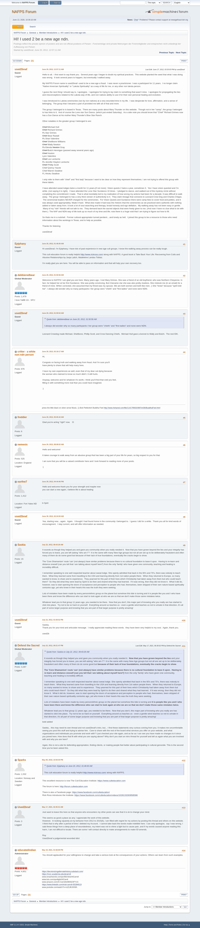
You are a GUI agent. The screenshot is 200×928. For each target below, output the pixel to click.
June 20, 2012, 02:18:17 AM (53, 351)
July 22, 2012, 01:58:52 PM (52, 620)
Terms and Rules (175, 925)
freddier (22, 417)
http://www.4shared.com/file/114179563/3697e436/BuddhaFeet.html (132, 408)
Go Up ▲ (186, 925)
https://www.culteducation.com (111, 781)
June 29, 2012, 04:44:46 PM (53, 482)
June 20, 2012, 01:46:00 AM (53, 244)
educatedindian (27, 850)
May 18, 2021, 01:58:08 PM (52, 850)
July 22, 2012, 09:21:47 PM (52, 645)
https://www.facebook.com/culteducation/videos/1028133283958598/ (106, 795)
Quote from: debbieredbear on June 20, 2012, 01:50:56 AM (72, 319)
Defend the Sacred (28, 645)
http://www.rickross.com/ (91, 254)
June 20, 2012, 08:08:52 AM (53, 444)
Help (165, 925)
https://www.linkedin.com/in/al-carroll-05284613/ (62, 884)
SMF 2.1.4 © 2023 (17, 925)
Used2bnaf (24, 807)
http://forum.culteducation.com (74, 786)
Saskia (21, 544)
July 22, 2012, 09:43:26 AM (52, 545)
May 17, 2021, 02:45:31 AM (52, 807)
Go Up (16, 895)
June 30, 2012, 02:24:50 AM (53, 516)
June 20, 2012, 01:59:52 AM (53, 313)
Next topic (181, 52)
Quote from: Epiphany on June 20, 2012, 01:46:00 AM (69, 766)
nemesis (23, 444)
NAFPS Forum (24, 12)
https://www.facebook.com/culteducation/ (91, 792)
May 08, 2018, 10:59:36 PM (52, 760)
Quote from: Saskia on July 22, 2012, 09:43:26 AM (68, 652)
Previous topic (166, 52)
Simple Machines (31, 925)
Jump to (147, 907)
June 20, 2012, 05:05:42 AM (53, 417)
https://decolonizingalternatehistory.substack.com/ (62, 871)
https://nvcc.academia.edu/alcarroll (56, 874)
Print (184, 61)
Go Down (17, 61)
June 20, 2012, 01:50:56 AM (53, 275)
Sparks (22, 760)
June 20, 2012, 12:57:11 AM (53, 69)
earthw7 (22, 481)
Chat (136, 20)
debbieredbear (26, 275)
